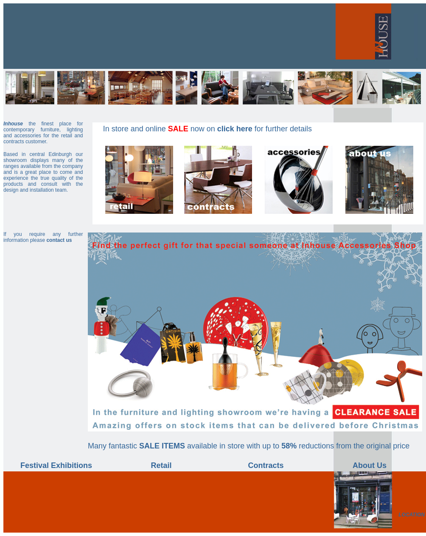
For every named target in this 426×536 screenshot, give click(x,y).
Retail (161, 465)
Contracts (265, 465)
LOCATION (411, 515)
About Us (370, 465)
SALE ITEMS (162, 446)
